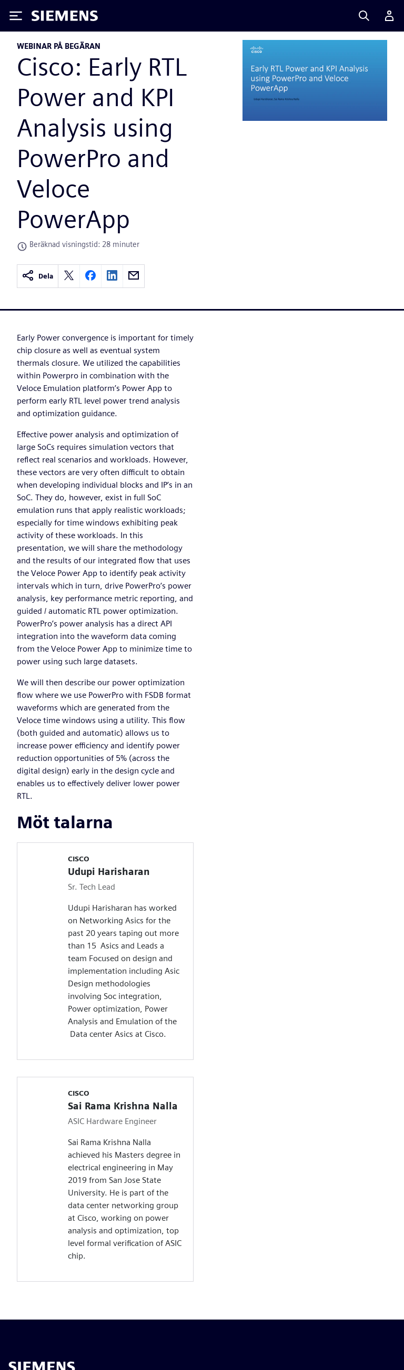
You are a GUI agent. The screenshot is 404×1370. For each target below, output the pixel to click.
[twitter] (68, 276)
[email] (133, 276)
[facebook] (90, 276)
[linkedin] (112, 276)
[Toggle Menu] (15, 15)
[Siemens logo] (65, 16)
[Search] (364, 15)
